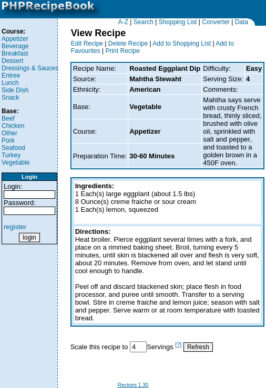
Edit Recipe (87, 43)
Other (9, 133)
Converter (216, 22)
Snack (10, 97)
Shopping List (178, 22)
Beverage (15, 46)
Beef (8, 118)
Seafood (13, 148)
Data (241, 22)
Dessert (12, 60)
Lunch (10, 83)
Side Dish (15, 90)
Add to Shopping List (181, 43)
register (15, 227)
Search (144, 22)
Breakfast (15, 53)
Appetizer (15, 38)
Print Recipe (122, 51)
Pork (8, 140)
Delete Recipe (128, 43)
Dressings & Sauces (30, 68)
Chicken (13, 126)
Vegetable (15, 162)
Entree (11, 75)
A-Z (123, 22)
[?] (178, 344)
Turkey (11, 155)
